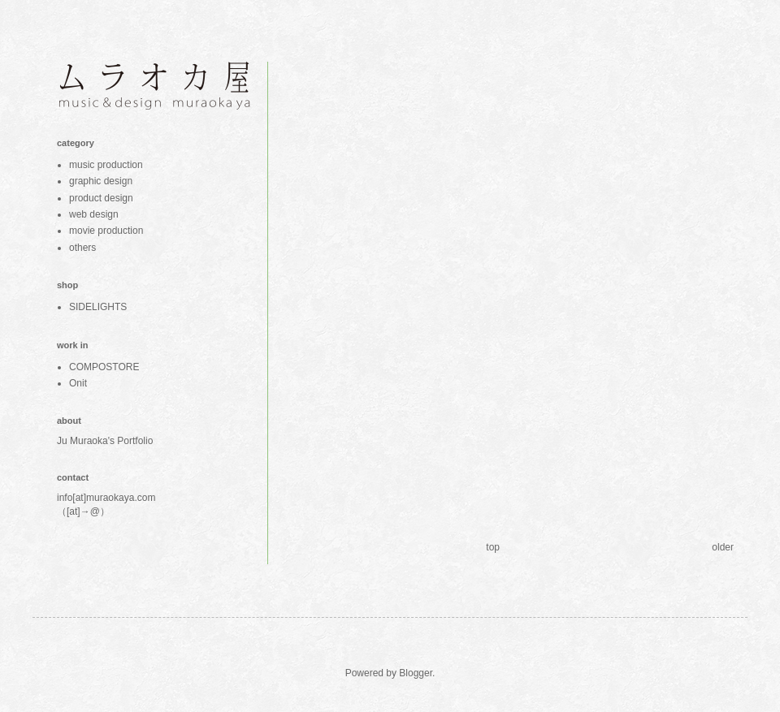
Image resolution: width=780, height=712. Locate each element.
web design (94, 214)
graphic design (100, 181)
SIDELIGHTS (98, 307)
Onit (78, 383)
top (493, 547)
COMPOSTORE (104, 367)
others (82, 247)
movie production (106, 230)
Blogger (415, 673)
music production (106, 164)
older (723, 547)
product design (101, 198)
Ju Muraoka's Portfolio (105, 441)
